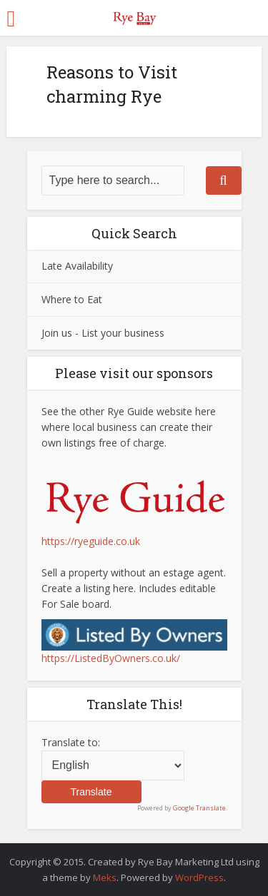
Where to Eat (71, 299)
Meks (104, 877)
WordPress (199, 877)
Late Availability (77, 266)
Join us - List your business (102, 333)
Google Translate (199, 808)
